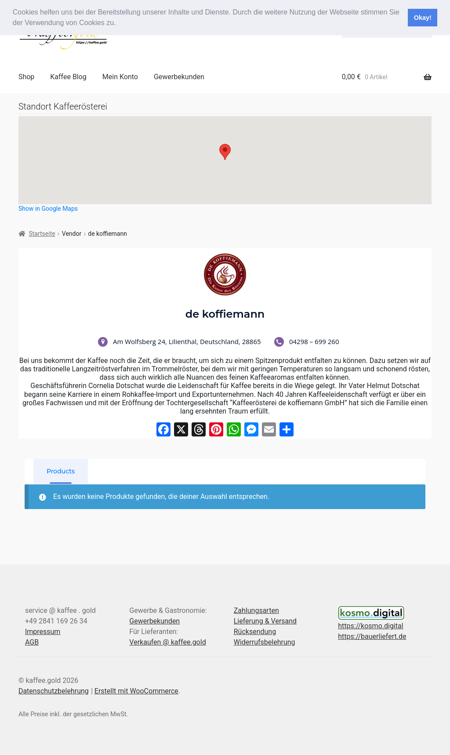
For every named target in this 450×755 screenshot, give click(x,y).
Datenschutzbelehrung (53, 691)
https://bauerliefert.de (372, 636)
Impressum (43, 631)
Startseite (42, 233)
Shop (26, 77)
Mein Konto (120, 77)
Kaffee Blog (68, 77)
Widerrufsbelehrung (264, 642)
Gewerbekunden (179, 77)
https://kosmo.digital (370, 626)
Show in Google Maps (48, 208)
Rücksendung (255, 631)
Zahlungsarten (256, 610)
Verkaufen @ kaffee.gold (167, 642)
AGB (32, 642)
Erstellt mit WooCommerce (136, 691)
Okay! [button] (423, 17)
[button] (119, 23)
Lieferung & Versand (265, 621)
